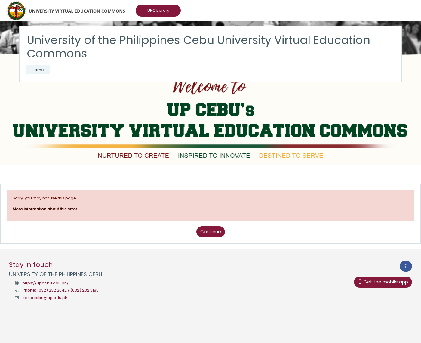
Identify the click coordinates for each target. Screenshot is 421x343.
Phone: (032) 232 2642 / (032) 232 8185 (61, 290)
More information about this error (45, 209)
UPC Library (158, 10)
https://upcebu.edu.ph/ (46, 283)
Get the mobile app (383, 282)
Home (38, 70)
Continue (210, 231)
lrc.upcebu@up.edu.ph (45, 298)
